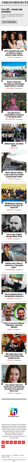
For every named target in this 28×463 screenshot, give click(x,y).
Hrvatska (13, 148)
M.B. (17, 148)
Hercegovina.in (17, 57)
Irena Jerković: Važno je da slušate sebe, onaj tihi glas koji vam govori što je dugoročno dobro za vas (14, 388)
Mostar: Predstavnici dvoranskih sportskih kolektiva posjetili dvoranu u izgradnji (14, 84)
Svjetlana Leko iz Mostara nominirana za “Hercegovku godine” (14, 265)
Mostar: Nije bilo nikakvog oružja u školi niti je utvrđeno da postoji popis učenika (14, 175)
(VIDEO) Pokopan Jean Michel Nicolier (14, 145)
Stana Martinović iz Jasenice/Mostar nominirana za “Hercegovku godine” (14, 115)
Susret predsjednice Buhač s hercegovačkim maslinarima (14, 295)
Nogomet (10, 238)
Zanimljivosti (10, 210)
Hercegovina (10, 298)
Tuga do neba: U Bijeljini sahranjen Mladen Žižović (14, 235)
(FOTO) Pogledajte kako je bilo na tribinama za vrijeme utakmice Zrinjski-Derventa (14, 53)
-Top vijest (10, 57)
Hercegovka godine (10, 119)
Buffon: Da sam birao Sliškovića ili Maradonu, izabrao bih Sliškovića (14, 325)
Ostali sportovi (10, 88)
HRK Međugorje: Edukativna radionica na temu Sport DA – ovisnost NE (14, 206)
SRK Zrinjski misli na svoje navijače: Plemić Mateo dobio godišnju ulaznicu (14, 356)
